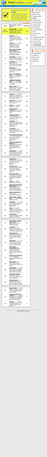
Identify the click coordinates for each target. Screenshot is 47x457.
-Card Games (36, 27)
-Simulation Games (38, 39)
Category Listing (37, 16)
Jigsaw (11, 105)
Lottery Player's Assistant (13, 109)
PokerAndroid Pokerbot (15, 255)
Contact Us (35, 55)
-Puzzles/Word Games (38, 37)
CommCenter (12, 29)
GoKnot (11, 301)
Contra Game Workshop (15, 134)
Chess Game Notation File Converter (15, 50)
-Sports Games (36, 41)
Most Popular (36, 12)
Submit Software (37, 53)
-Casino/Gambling (37, 29)
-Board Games (36, 26)
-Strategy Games (37, 43)
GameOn (11, 94)
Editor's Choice (36, 14)
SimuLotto (12, 100)
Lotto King (12, 227)
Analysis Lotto (13, 166)
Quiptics (11, 43)
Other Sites (36, 59)
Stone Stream (13, 288)
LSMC (11, 208)
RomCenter (12, 67)
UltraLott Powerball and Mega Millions (15, 185)
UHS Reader (12, 240)
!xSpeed (11, 35)
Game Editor (12, 261)
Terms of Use (36, 57)
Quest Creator (13, 86)
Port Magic (12, 61)
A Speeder (12, 121)
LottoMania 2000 (13, 115)
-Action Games (36, 20)
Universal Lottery (14, 173)
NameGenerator (13, 233)
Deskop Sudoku (13, 280)
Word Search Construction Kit (13, 247)
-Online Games (36, 33)
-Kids (34, 31)
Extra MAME (12, 267)
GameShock (12, 158)
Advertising (35, 61)
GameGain (12, 202)
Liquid (11, 181)
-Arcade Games (37, 24)
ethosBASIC (12, 151)
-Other (34, 35)
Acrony (13, 12)
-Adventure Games (37, 22)
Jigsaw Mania (13, 214)
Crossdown (12, 128)
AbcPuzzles (12, 56)
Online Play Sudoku (14, 274)
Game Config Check (14, 192)
